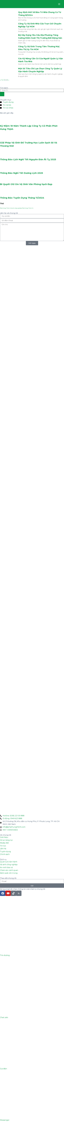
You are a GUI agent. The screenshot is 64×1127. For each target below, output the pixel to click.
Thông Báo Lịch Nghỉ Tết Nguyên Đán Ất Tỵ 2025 (28, 159)
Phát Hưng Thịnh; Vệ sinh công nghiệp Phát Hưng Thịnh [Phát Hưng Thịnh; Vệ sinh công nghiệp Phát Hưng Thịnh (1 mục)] (16, 208)
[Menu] (59, 4)
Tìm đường (5, 955)
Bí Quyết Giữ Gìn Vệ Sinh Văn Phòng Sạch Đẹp (26, 184)
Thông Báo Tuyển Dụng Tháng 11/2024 (22, 198)
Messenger (4, 1120)
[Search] (2, 94)
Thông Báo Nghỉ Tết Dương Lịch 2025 (21, 173)
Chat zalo (4, 1017)
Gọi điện (3, 1069)
